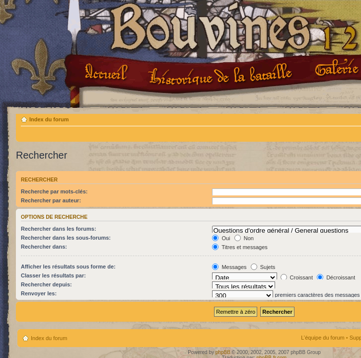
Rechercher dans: (44, 247)
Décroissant (336, 277)
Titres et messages (239, 247)
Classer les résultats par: (53, 275)
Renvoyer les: (39, 293)
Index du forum (49, 119)
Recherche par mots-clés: (54, 191)
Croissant (297, 277)
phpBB (223, 352)
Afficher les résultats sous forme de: (68, 266)
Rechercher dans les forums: (58, 229)
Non (244, 238)
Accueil (108, 73)
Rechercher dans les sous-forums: (66, 238)
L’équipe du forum (322, 338)
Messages (229, 267)
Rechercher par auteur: (51, 200)
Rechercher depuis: (46, 284)
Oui (221, 238)
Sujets (263, 267)
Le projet (221, 74)
